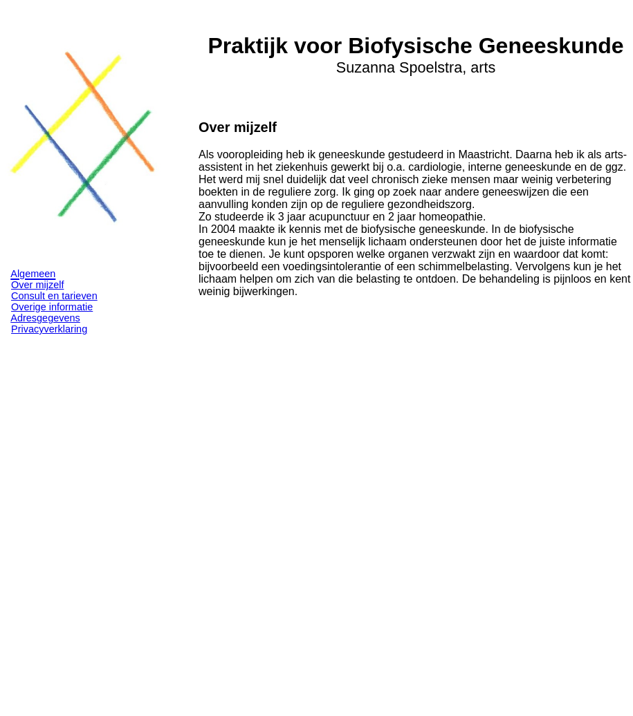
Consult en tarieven (54, 295)
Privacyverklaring (49, 329)
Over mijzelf (37, 284)
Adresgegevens (45, 317)
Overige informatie (52, 306)
